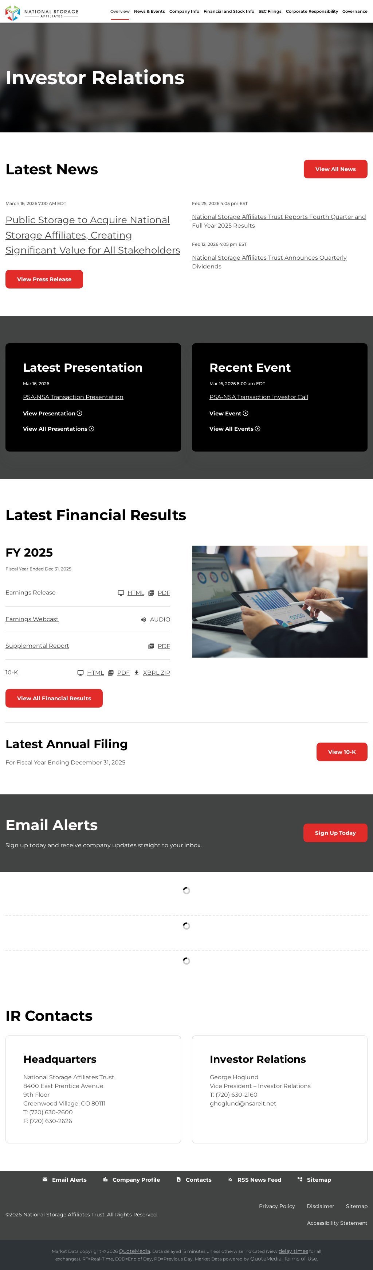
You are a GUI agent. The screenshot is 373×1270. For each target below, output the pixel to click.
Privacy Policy (277, 1206)
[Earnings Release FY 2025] (74, 593)
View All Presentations (55, 428)
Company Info (184, 11)
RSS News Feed (254, 1179)
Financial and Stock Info (229, 11)
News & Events (149, 11)
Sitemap (314, 1179)
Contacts (194, 1179)
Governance (355, 11)
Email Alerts (64, 1179)
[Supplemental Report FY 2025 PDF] (87, 646)
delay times (293, 1251)
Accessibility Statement (337, 1223)
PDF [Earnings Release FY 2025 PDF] (159, 593)
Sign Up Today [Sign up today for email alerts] (335, 832)
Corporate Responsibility (312, 11)
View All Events (231, 428)
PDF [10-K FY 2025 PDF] (118, 673)
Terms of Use (300, 1258)
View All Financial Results (54, 698)
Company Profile (131, 1179)
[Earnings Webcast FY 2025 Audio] (87, 619)
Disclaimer (320, 1206)
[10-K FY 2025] (54, 673)
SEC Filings (270, 11)
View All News (335, 169)
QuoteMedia (134, 1251)
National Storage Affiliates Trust (64, 1214)
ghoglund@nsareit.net (243, 1103)
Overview (120, 11)
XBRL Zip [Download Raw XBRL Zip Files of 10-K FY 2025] (151, 673)
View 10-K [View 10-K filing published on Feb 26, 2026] (342, 751)
